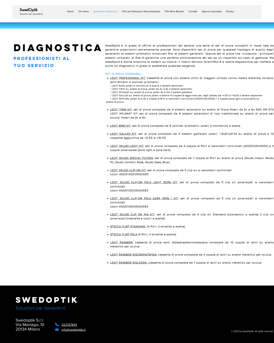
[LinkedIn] (122, 337)
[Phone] (57, 324)
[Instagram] (107, 337)
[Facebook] (114, 337)
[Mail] (57, 330)
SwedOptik (47, 300)
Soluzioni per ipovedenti (41, 307)
